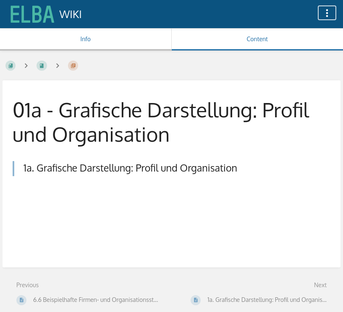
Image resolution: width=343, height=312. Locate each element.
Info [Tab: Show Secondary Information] (85, 38)
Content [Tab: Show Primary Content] (257, 38)
